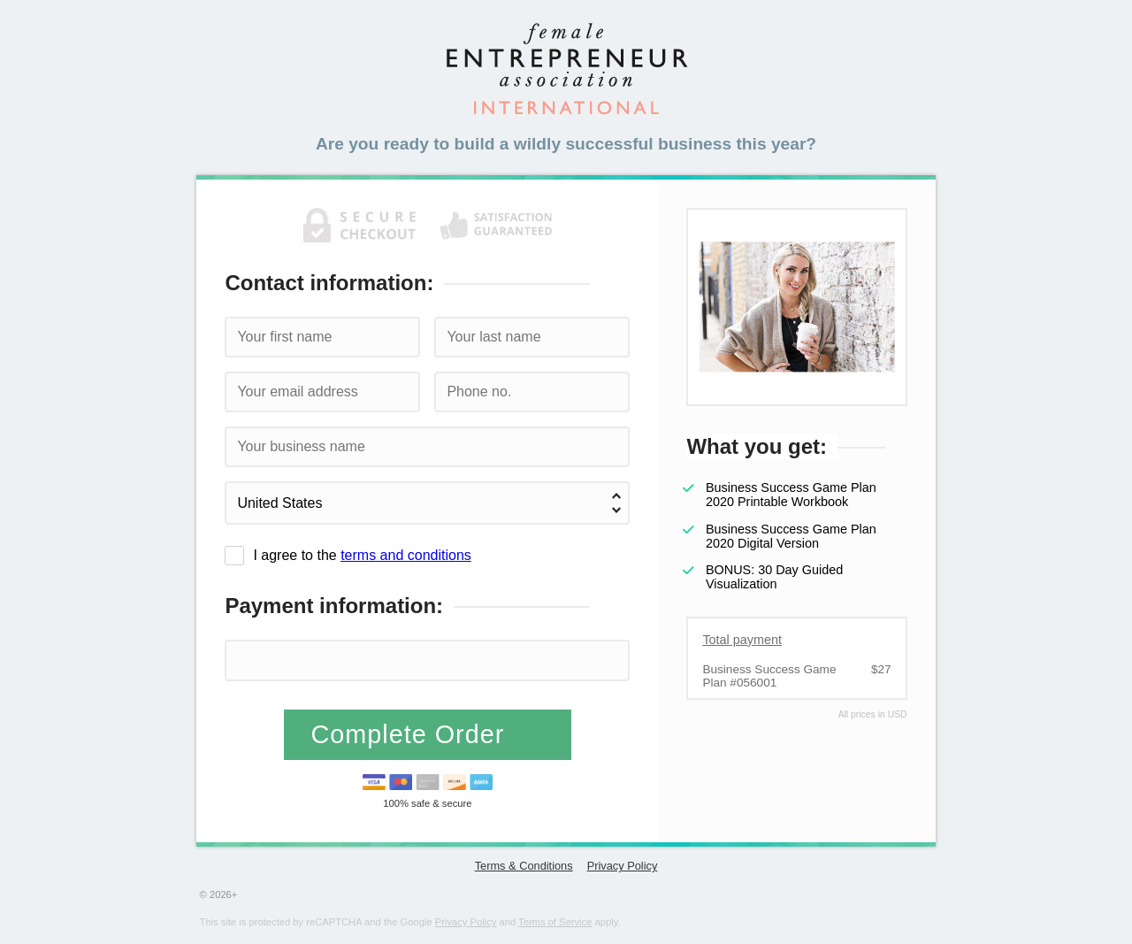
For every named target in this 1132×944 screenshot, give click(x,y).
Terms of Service (555, 922)
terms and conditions (405, 555)
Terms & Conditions (524, 865)
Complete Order (411, 734)
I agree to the (361, 555)
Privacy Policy (622, 865)
